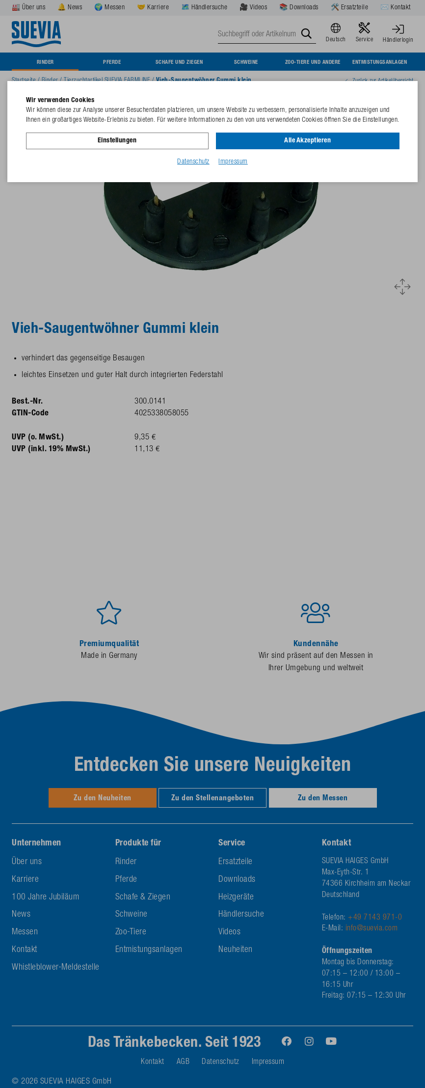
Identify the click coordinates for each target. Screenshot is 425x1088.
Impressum (233, 161)
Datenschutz (193, 161)
